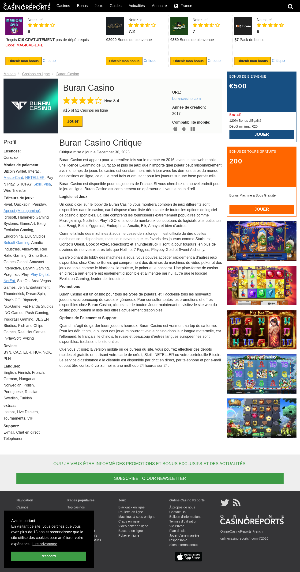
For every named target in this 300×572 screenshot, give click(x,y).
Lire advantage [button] (44, 544)
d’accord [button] (49, 556)
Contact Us (177, 512)
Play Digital (39, 275)
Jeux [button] (99, 6)
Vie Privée (176, 526)
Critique (49, 61)
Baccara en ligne (130, 531)
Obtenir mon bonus (23, 61)
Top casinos (76, 507)
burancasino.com (186, 99)
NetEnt (9, 281)
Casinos (22, 507)
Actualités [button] (137, 6)
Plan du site (178, 531)
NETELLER (35, 178)
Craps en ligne (128, 521)
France (186, 6)
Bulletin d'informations (185, 517)
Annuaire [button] (159, 6)
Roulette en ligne (130, 512)
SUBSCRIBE (150, 478)
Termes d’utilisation (183, 521)
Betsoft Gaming (16, 243)
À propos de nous (182, 507)
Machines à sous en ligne (136, 517)
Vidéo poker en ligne (133, 526)
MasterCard (13, 178)
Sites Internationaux (184, 545)
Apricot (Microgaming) (22, 211)
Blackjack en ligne (131, 507)
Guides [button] (116, 6)
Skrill (38, 184)
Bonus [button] (82, 6)
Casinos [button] (63, 6)
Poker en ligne (128, 535)
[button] (183, 6)
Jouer (73, 121)
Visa (47, 184)
